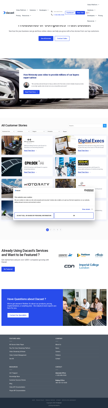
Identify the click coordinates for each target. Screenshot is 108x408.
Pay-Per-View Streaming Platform (19, 348)
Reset (65, 131)
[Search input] (58, 11)
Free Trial (80, 13)
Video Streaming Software (17, 351)
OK (74, 215)
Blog (10, 383)
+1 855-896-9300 (58, 15)
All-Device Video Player (16, 344)
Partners (58, 355)
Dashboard (70, 13)
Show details (86, 209)
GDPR (33, 400)
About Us (58, 344)
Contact (57, 359)
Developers (44, 10)
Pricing (18, 15)
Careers (57, 351)
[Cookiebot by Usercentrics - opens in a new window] (86, 190)
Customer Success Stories (17, 380)
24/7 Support (13, 373)
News (57, 348)
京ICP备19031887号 (54, 405)
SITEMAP (58, 400)
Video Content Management (17, 355)
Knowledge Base (14, 376)
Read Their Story (31, 92)
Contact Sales (62, 38)
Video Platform (22, 10)
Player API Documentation (17, 390)
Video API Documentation (17, 387)
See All (11, 359)
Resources (26, 15)
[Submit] (52, 11)
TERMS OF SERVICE (50, 400)
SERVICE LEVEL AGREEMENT (69, 400)
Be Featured (8, 269)
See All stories (46, 38)
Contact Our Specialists (18, 315)
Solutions (34, 10)
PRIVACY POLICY (40, 400)
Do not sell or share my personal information (34, 215)
